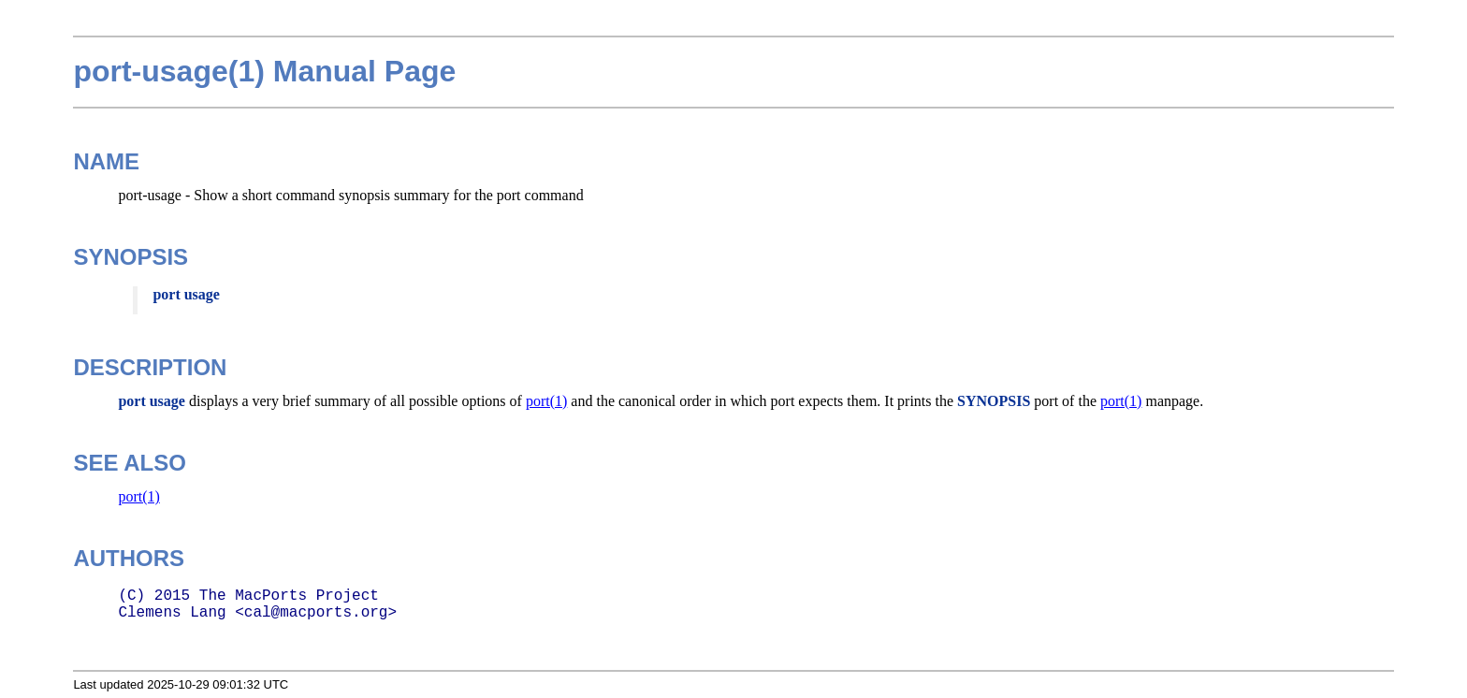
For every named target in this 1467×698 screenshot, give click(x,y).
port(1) (546, 401)
